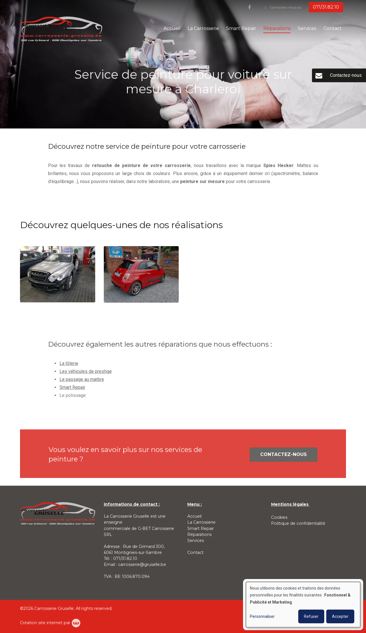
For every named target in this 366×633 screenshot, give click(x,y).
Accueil (172, 28)
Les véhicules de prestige (85, 373)
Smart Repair (241, 28)
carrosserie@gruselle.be (142, 564)
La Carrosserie (203, 28)
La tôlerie (68, 365)
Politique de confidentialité (298, 523)
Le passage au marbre (81, 381)
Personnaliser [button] (262, 616)
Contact (332, 28)
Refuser (311, 616)
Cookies (279, 517)
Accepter (340, 616)
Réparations (277, 28)
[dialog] (303, 604)
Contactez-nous (283, 456)
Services (307, 28)
